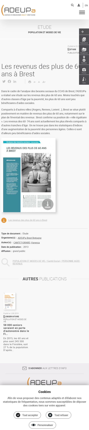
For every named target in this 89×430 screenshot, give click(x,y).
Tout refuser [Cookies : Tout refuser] (61, 415)
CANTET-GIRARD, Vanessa (27, 242)
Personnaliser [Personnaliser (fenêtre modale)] (45, 425)
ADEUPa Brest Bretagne (29, 237)
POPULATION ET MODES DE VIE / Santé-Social (36, 261)
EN (86, 5)
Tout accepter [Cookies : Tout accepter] (30, 415)
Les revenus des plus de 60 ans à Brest (27, 220)
